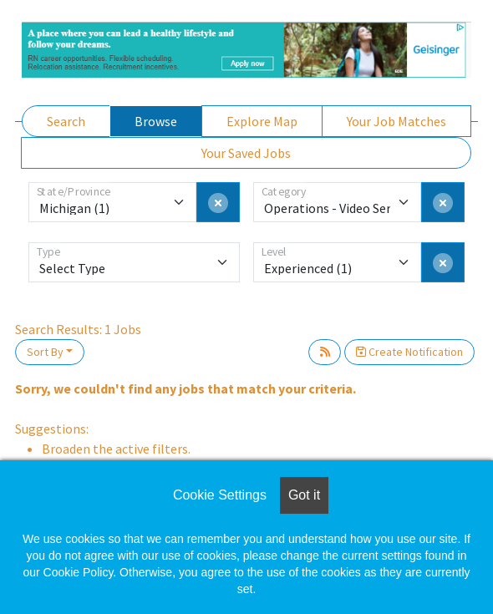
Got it (304, 495)
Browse (156, 121)
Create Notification (409, 351)
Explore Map (261, 121)
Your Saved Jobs (246, 153)
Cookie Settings (220, 495)
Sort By (45, 351)
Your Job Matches (396, 121)
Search (66, 121)
